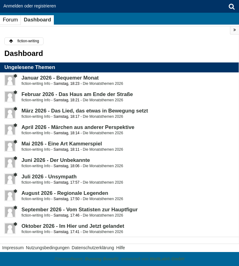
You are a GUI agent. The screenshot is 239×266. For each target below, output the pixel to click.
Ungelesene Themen (29, 67)
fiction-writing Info (35, 83)
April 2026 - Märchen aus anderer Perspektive (77, 127)
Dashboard (37, 20)
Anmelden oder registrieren (29, 5)
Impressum (13, 247)
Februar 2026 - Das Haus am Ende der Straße (77, 94)
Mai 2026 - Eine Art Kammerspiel (61, 144)
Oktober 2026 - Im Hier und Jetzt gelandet (72, 226)
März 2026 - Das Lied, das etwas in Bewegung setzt (84, 111)
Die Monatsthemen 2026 (103, 83)
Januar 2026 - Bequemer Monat (60, 78)
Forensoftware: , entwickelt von (119, 258)
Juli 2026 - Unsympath (49, 177)
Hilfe (120, 247)
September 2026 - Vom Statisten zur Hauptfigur (79, 210)
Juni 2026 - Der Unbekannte (55, 160)
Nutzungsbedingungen (47, 247)
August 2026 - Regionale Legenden (64, 193)
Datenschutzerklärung (93, 247)
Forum (10, 20)
